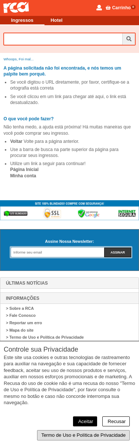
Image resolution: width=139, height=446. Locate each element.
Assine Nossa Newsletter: (69, 241)
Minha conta (23, 175)
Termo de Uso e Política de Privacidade (83, 435)
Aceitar (85, 421)
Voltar (16, 141)
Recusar (116, 421)
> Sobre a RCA (20, 308)
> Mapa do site (20, 330)
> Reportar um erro (24, 323)
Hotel (57, 20)
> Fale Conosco (21, 315)
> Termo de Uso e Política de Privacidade (45, 337)
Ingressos (22, 20)
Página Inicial (24, 169)
